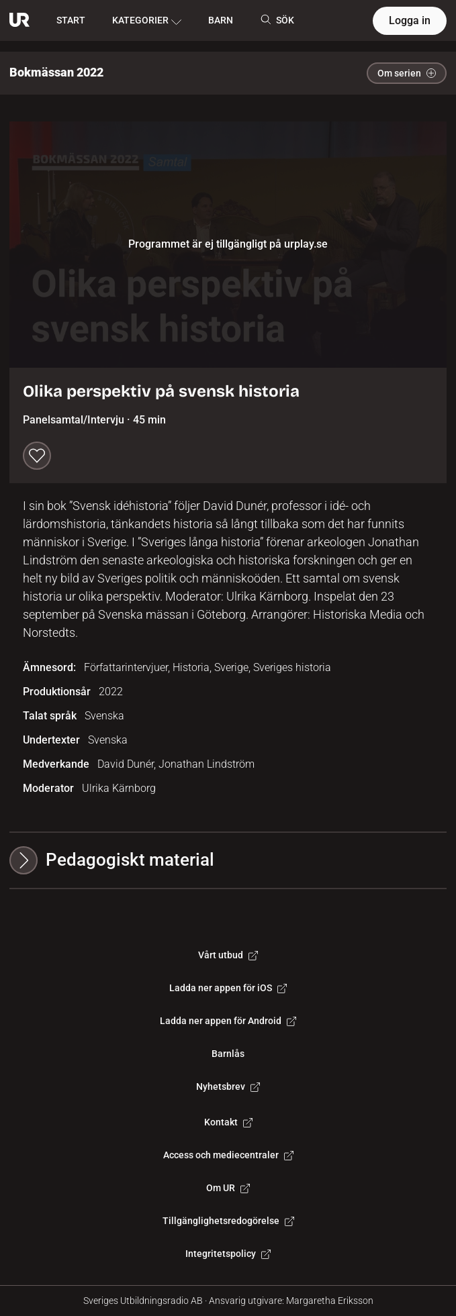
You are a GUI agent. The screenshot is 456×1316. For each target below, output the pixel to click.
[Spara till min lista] (37, 456)
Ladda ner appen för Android (228, 1020)
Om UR (228, 1187)
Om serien (406, 73)
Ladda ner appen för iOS (228, 987)
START (70, 20)
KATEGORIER (146, 21)
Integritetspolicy (228, 1253)
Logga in (409, 20)
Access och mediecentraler (228, 1155)
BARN (220, 20)
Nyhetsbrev (228, 1086)
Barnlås (228, 1053)
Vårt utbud (228, 955)
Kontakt (228, 1122)
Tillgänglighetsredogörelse (228, 1220)
